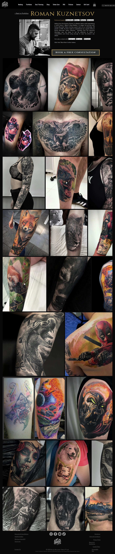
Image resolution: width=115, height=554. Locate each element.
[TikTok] (64, 534)
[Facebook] (55, 534)
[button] (71, 4)
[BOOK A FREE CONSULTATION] (76, 52)
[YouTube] (59, 534)
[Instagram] (51, 534)
